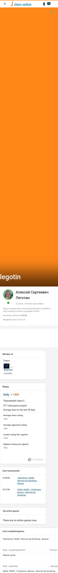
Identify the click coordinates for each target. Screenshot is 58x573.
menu (4, 3)
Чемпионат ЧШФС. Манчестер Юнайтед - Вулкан (27, 481)
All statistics (35, 459)
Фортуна (8, 370)
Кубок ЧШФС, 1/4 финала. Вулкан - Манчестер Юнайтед (29, 492)
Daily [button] (6, 394)
